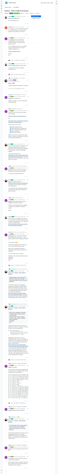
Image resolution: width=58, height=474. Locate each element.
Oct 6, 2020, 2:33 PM (16, 81)
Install (52, 2)
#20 (27, 456)
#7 (27, 110)
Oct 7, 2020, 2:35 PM (21, 216)
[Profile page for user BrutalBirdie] (6, 80)
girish (9, 144)
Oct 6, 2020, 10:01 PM (21, 144)
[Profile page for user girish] (6, 145)
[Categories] (1, 1)
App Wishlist (17, 13)
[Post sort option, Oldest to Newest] (36, 18)
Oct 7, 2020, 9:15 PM (21, 234)
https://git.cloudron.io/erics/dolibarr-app (17, 116)
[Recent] (1, 4)
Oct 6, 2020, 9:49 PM (21, 110)
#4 (27, 63)
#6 (27, 96)
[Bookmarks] (1, 11)
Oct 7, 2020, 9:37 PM (20, 306)
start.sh (25, 205)
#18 (27, 418)
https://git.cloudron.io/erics (14, 51)
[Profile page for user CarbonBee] (6, 27)
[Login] (56, 1)
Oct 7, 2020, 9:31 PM (20, 270)
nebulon (9, 16)
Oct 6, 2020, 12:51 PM (21, 37)
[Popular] (1, 8)
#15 (27, 306)
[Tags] (1, 6)
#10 (27, 179)
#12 (27, 216)
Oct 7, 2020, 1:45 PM (21, 199)
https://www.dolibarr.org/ (13, 18)
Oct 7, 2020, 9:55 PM (21, 408)
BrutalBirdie (10, 80)
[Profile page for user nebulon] (6, 17)
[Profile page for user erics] (6, 38)
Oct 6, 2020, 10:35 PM (21, 179)
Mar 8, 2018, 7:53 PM (21, 16)
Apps (42, 2)
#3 (27, 37)
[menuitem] (56, 1)
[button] (1, 470)
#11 (27, 199)
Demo (45, 2)
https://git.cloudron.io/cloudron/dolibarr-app (18, 183)
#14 (27, 270)
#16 (27, 365)
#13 (27, 234)
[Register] (56, 4)
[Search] (1, 13)
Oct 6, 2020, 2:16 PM (21, 63)
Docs (48, 2)
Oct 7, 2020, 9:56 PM (20, 418)
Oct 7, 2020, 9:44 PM (21, 365)
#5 (27, 80)
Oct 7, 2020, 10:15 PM (21, 456)
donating (17, 88)
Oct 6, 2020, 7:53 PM (21, 96)
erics (9, 37)
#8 (27, 144)
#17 (27, 408)
